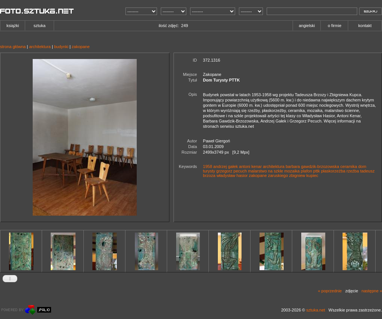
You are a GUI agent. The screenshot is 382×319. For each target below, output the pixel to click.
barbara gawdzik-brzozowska (312, 166)
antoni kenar (250, 166)
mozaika (292, 171)
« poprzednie (330, 291)
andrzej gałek (225, 166)
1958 (207, 166)
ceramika (348, 166)
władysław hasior (232, 175)
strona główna (13, 46)
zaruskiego (278, 175)
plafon (306, 171)
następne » (372, 291)
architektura (39, 46)
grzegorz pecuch (231, 171)
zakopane (81, 46)
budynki (61, 46)
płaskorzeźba (333, 171)
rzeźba (353, 171)
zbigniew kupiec (304, 175)
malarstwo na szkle (265, 171)
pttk (316, 171)
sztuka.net (315, 310)
